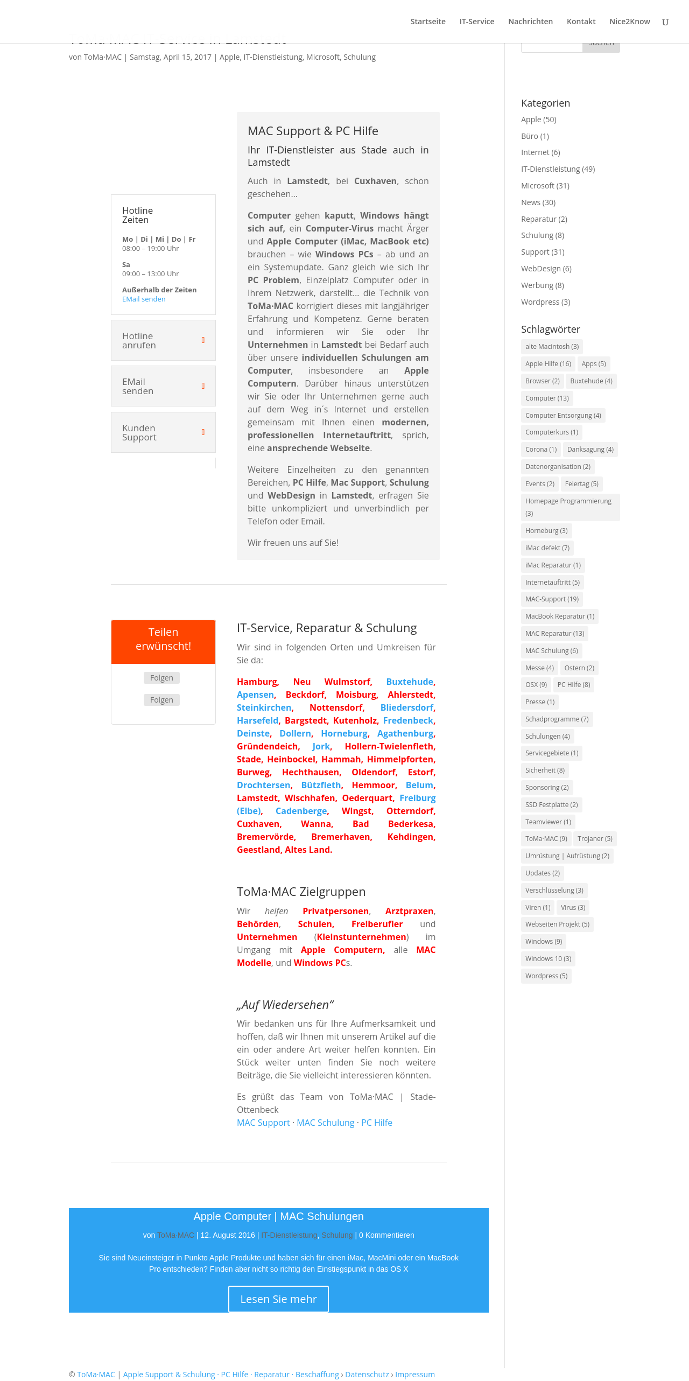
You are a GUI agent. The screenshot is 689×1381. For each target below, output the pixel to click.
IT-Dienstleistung (273, 57)
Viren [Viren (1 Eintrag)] (537, 907)
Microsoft (323, 57)
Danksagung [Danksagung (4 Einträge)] (590, 449)
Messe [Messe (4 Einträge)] (539, 667)
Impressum (415, 1374)
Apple (230, 57)
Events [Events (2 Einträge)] (539, 483)
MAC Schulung (325, 1122)
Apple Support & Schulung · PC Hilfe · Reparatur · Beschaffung (231, 1374)
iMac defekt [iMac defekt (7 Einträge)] (547, 547)
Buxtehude (409, 682)
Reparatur (539, 219)
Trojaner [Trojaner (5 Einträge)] (595, 838)
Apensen (255, 694)
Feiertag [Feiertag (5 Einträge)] (582, 483)
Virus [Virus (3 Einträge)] (573, 907)
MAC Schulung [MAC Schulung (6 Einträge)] (551, 650)
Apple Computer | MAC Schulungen (279, 1216)
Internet (535, 152)
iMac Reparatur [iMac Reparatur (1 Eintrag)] (553, 565)
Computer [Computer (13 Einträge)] (546, 398)
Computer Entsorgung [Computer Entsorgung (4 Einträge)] (563, 415)
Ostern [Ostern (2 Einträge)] (579, 667)
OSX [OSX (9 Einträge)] (536, 684)
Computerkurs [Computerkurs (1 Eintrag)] (551, 432)
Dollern (295, 733)
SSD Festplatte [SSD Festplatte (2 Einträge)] (551, 804)
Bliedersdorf (407, 707)
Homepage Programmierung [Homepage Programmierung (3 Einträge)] (568, 507)
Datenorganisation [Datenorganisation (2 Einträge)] (557, 466)
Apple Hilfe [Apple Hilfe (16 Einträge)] (548, 363)
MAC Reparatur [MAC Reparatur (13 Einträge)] (554, 633)
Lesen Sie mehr (278, 1299)
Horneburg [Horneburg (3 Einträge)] (546, 530)
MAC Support (263, 1122)
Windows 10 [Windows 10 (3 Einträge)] (548, 958)
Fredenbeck (408, 720)
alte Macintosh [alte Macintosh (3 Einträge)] (552, 346)
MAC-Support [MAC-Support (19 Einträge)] (552, 599)
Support (535, 252)
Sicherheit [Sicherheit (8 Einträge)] (545, 770)
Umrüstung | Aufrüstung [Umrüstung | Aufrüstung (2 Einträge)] (567, 855)
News (530, 202)
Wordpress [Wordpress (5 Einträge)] (546, 975)
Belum (419, 785)
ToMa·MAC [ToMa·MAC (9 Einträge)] (546, 838)
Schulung (359, 57)
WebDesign (541, 268)
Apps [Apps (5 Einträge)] (594, 363)
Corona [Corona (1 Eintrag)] (541, 449)
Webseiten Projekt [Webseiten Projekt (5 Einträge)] (557, 924)
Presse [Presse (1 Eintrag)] (539, 701)
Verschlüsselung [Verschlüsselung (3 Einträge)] (554, 890)
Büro (529, 136)
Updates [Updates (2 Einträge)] (542, 873)
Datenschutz (367, 1374)
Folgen (161, 677)
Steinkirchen (264, 707)
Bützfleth (321, 785)
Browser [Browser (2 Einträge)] (542, 380)
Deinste (253, 733)
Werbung (537, 285)
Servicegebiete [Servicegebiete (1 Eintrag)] (551, 753)
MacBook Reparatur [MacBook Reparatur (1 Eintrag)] (559, 616)
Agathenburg (405, 733)
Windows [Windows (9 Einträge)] (543, 941)
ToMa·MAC (103, 57)
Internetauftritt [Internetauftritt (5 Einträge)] (552, 582)
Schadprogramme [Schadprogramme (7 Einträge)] (556, 719)
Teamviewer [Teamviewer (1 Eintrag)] (548, 821)
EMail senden (144, 299)
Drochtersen (263, 785)
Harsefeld (257, 720)
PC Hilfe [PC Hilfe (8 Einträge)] (574, 684)
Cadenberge (301, 811)
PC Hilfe (376, 1122)
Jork (321, 746)
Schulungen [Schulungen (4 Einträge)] (547, 736)
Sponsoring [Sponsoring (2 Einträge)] (546, 787)
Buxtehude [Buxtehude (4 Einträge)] (591, 380)
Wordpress (540, 302)
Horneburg (344, 733)
